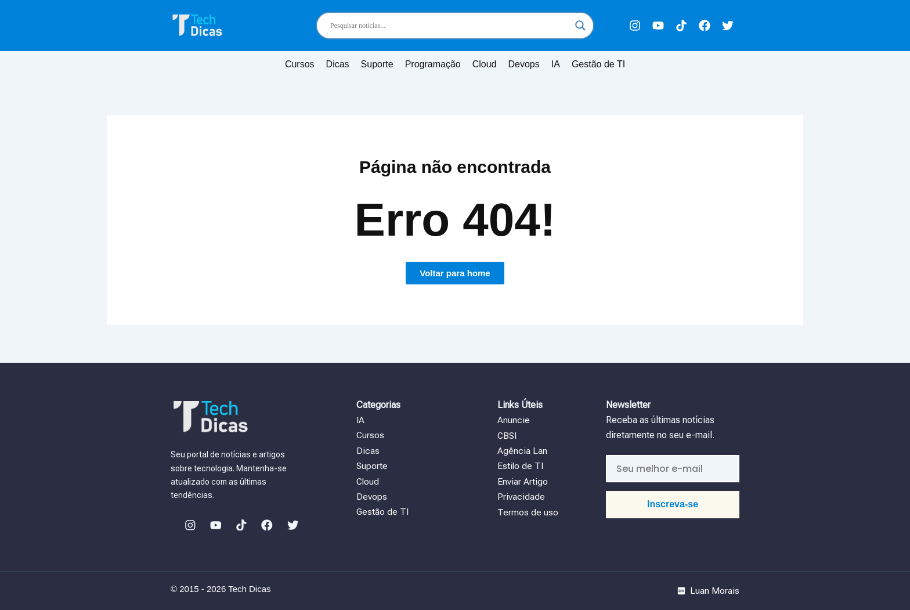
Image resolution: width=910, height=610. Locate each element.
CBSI (507, 435)
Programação (433, 64)
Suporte (377, 64)
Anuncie (514, 419)
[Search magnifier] (580, 25)
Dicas (337, 64)
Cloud (484, 64)
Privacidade (521, 496)
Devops (524, 64)
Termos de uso (527, 511)
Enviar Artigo (522, 480)
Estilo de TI (520, 465)
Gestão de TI (598, 64)
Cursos (300, 64)
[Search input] (449, 25)
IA (555, 64)
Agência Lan (523, 450)
